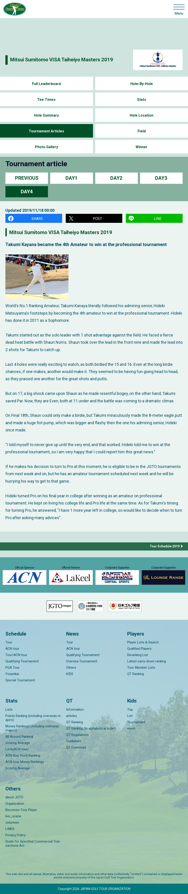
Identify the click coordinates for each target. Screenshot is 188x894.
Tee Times (46, 99)
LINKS (9, 829)
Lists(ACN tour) (17, 749)
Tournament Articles (46, 131)
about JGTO (14, 797)
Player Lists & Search (143, 642)
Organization (14, 804)
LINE (157, 219)
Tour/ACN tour (16, 655)
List (130, 716)
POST (97, 219)
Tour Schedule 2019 (164, 546)
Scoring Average (17, 743)
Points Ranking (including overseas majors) (33, 718)
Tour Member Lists (141, 668)
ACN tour (12, 649)
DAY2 (116, 178)
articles (71, 716)
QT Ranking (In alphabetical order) (91, 728)
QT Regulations (77, 735)
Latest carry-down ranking (146, 661)
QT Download (76, 747)
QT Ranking (135, 674)
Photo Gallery (46, 147)
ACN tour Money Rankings (24, 762)
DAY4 (27, 191)
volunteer (12, 822)
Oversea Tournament (81, 661)
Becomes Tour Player (21, 810)
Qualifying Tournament (22, 661)
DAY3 (161, 178)
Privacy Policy (15, 835)
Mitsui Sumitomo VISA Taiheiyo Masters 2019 (61, 59)
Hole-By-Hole (141, 84)
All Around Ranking (19, 737)
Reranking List (137, 655)
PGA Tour (12, 668)
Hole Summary (46, 115)
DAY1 (72, 178)
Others (71, 668)
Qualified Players (139, 649)
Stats (141, 99)
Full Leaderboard (46, 84)
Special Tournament (20, 680)
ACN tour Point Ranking (22, 755)
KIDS (69, 674)
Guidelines (73, 741)
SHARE (37, 219)
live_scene (13, 816)
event (131, 728)
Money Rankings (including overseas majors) (32, 728)
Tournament (136, 722)
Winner (141, 147)
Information (75, 709)
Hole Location (141, 115)
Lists (9, 709)
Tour (8, 642)
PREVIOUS (27, 178)
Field (142, 131)
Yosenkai (12, 674)
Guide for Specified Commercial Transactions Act (32, 843)
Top (130, 709)
